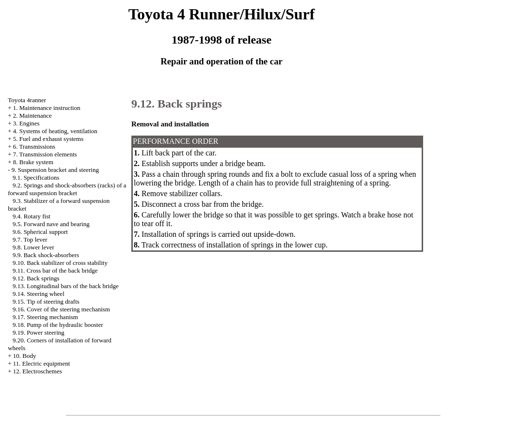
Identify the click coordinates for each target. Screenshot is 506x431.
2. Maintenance (32, 115)
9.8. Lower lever (33, 247)
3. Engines (26, 123)
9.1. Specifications (36, 177)
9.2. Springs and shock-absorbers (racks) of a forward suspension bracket (67, 189)
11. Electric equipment (41, 363)
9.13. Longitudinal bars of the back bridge (66, 286)
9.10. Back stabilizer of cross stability (60, 262)
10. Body (24, 355)
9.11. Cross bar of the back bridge (55, 270)
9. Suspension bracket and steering (55, 169)
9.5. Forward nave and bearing (51, 224)
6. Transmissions (34, 146)
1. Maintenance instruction (46, 107)
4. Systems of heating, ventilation (55, 131)
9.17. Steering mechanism (45, 317)
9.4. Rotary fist (31, 216)
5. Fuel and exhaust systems (48, 138)
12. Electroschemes (37, 371)
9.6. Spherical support (40, 231)
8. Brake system (33, 162)
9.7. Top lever (30, 239)
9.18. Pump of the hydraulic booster (58, 324)
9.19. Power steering (38, 332)
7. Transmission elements (45, 154)
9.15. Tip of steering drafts (46, 301)
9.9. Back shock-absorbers (46, 255)
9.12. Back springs (36, 278)
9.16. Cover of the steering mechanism (61, 309)
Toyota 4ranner (27, 100)
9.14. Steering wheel (38, 293)
